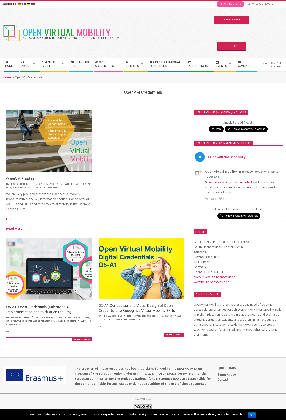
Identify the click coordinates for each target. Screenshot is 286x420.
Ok (252, 415)
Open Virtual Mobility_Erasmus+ (229, 171)
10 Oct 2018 (212, 176)
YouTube (232, 46)
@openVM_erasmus (266, 171)
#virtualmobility (257, 187)
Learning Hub (232, 19)
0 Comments (51, 187)
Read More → (16, 228)
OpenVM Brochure (21, 178)
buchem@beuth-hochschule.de (214, 277)
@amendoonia (215, 182)
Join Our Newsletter (230, 4)
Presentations (21, 187)
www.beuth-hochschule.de (211, 282)
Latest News (71, 184)
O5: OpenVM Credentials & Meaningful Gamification (41, 321)
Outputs (104, 319)
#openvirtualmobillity (240, 182)
